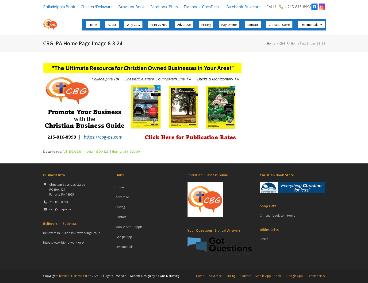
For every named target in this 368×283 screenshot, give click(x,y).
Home (119, 187)
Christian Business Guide (74, 276)
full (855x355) (71, 151)
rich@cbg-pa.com (61, 209)
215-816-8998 (58, 202)
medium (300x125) (96, 151)
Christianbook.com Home (277, 215)
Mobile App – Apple (129, 227)
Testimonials (124, 247)
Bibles (264, 239)
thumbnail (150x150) (126, 151)
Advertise (122, 197)
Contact (120, 217)
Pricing (120, 207)
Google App (123, 237)
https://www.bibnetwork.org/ (63, 242)
